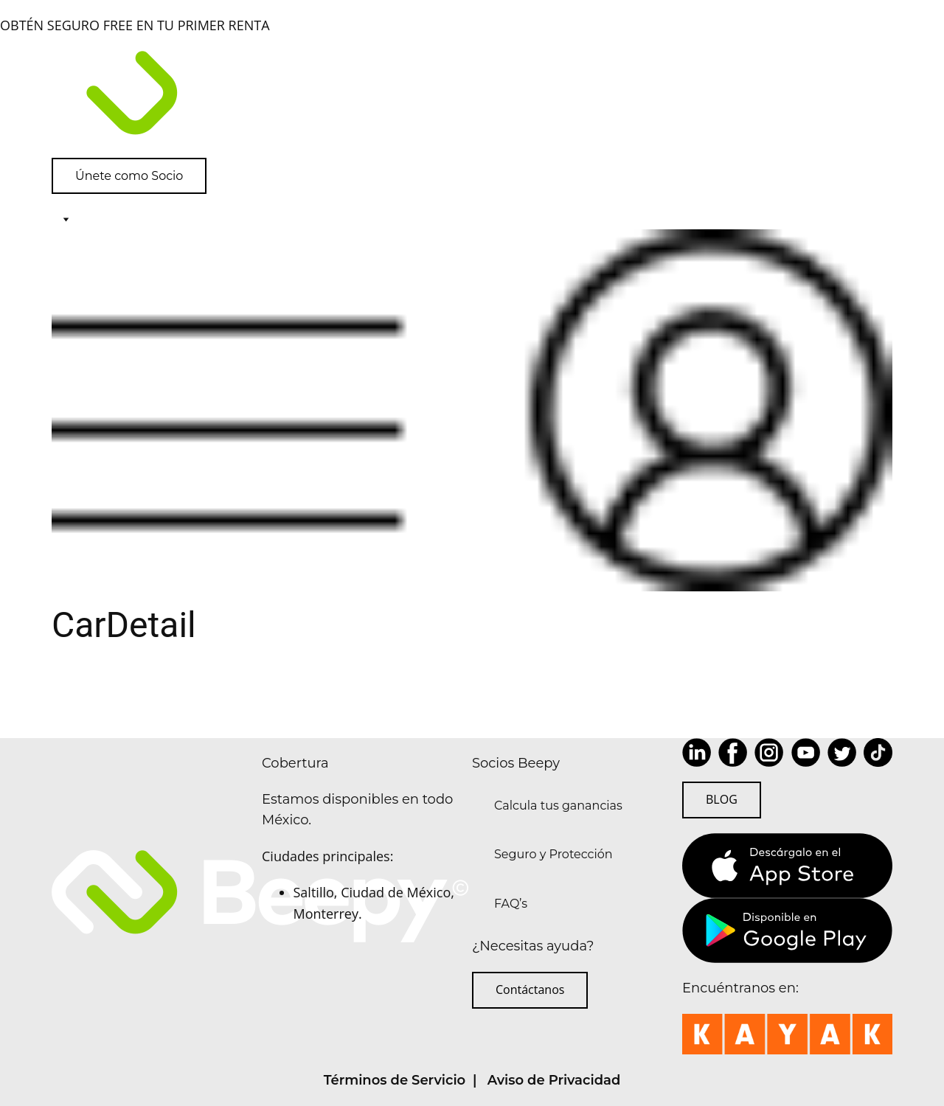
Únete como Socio (129, 176)
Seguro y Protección (553, 854)
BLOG (722, 799)
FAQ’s (510, 904)
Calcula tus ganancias (558, 806)
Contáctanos (530, 989)
